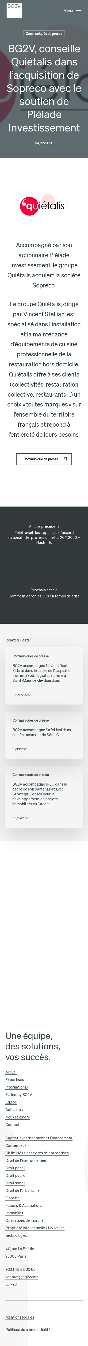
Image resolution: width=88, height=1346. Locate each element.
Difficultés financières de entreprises (37, 1153)
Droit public (15, 1175)
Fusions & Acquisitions (23, 1205)
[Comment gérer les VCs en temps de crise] (44, 594)
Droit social (15, 1183)
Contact (12, 1124)
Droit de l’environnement (26, 1160)
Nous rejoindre (17, 1117)
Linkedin (12, 1284)
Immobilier (14, 1213)
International (16, 1087)
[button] (72, 9)
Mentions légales (19, 1317)
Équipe (11, 1102)
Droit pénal (15, 1168)
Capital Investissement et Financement (39, 1138)
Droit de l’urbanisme (22, 1190)
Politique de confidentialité (27, 1329)
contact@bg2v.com (21, 1277)
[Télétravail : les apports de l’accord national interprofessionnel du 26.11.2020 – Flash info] (44, 536)
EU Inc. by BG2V (18, 1094)
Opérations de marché (24, 1220)
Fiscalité (12, 1198)
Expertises (14, 1080)
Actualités (14, 1109)
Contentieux (15, 1145)
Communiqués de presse (44, 34)
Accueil (11, 1072)
